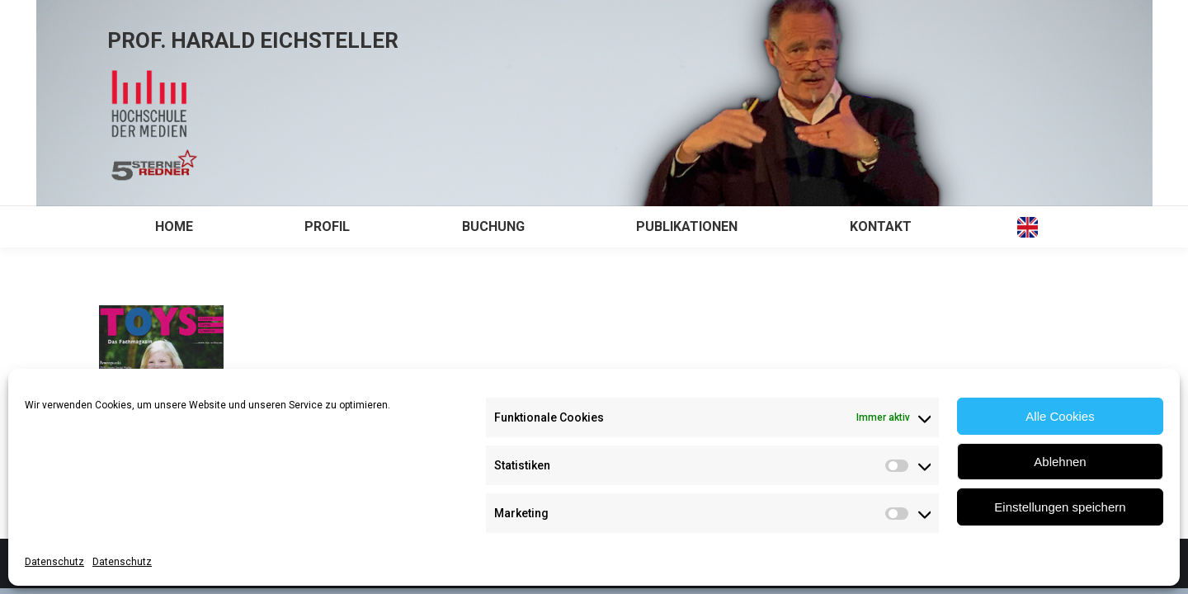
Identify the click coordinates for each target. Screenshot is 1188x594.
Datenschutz (54, 562)
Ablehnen (1060, 462)
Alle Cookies (1059, 416)
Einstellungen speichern (1059, 507)
